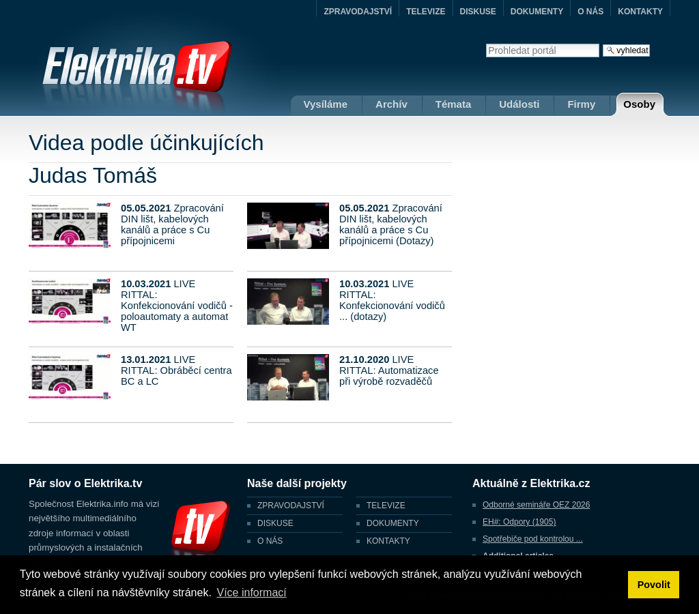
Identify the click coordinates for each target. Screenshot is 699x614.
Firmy (581, 104)
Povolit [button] (654, 584)
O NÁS (590, 11)
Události (519, 104)
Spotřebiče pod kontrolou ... (533, 539)
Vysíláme (326, 104)
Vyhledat (485, 43)
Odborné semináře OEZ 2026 (536, 505)
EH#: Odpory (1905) (519, 522)
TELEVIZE (425, 11)
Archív (391, 104)
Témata (454, 104)
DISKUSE (478, 11)
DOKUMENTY (537, 11)
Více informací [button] (251, 592)
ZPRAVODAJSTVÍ (358, 11)
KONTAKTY (640, 11)
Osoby (639, 104)
